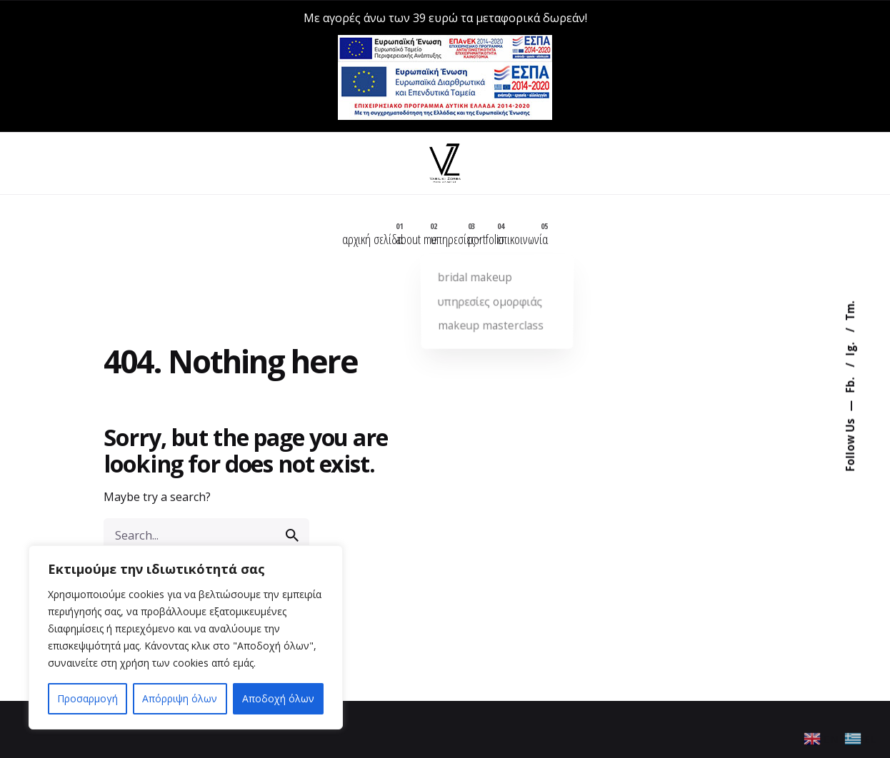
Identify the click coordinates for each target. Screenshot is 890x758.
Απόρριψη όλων (179, 698)
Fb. (849, 384)
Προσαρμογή (87, 698)
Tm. (849, 311)
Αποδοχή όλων (278, 698)
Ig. (849, 348)
